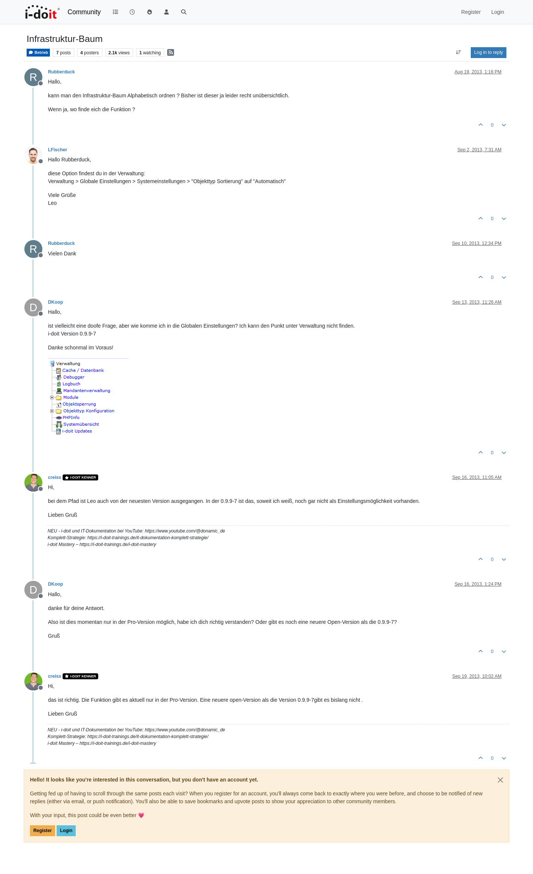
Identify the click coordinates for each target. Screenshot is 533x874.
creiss (54, 477)
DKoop (55, 302)
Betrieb (38, 52)
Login (66, 830)
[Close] (500, 780)
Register (42, 830)
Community (84, 12)
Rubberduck (61, 72)
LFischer (57, 149)
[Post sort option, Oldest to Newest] (458, 52)
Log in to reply (488, 52)
